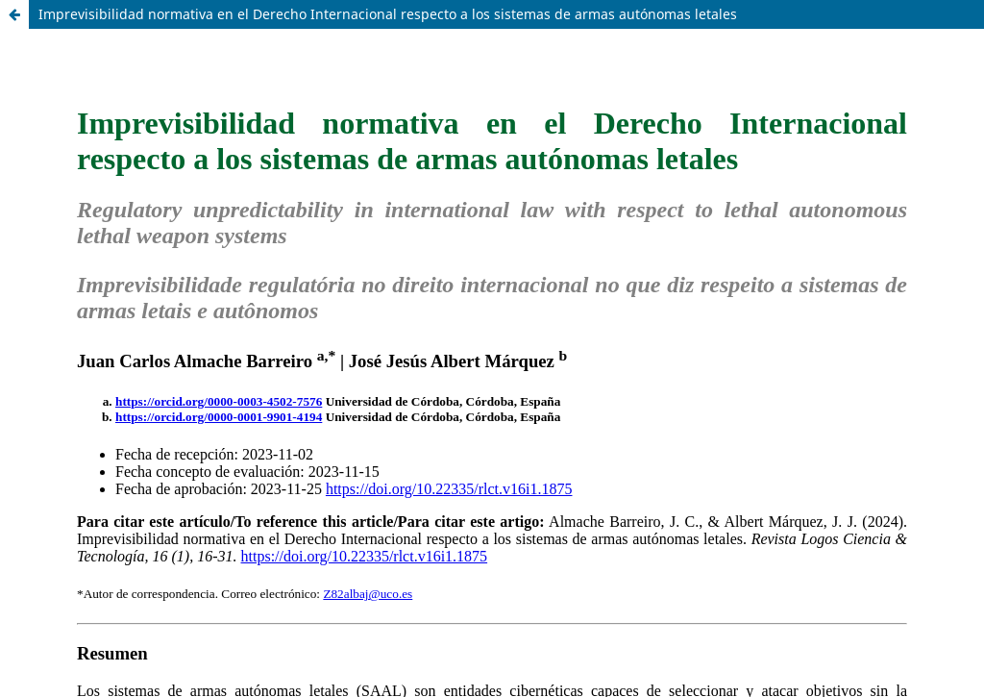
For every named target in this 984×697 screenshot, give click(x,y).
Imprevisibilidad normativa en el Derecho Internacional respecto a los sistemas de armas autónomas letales (387, 14)
